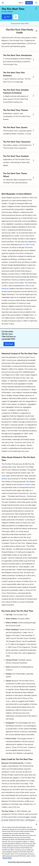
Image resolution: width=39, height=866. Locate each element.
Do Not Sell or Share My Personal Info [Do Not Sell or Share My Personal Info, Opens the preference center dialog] (19, 862)
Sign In (21, 3)
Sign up (29, 3)
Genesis (4, 479)
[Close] (36, 824)
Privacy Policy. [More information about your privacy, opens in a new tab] (7, 858)
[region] (19, 843)
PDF (7, 17)
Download (9, 344)
